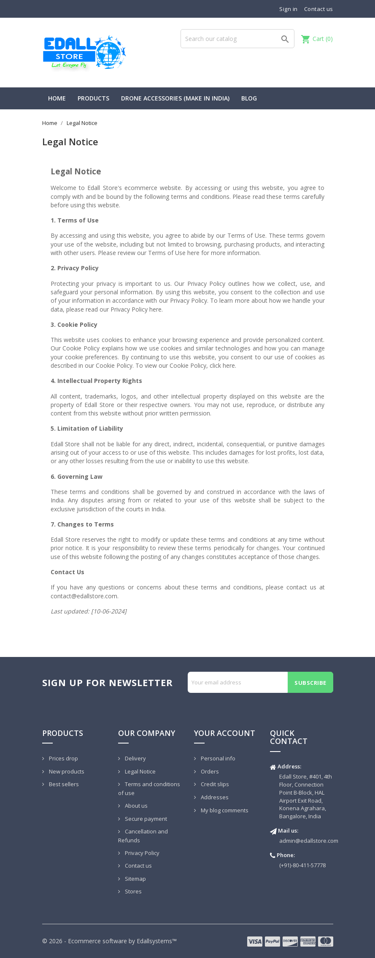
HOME (57, 98)
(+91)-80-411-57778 (302, 865)
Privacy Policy (141, 853)
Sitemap (135, 878)
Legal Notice (140, 771)
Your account (224, 733)
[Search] (237, 38)
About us (136, 805)
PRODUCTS (93, 98)
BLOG (249, 98)
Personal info (217, 758)
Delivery (135, 758)
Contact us (318, 9)
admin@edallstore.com (308, 840)
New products (66, 771)
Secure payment (145, 818)
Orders (209, 771)
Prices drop (63, 758)
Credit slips (214, 784)
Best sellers (63, 784)
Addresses (214, 797)
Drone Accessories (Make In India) (175, 98)
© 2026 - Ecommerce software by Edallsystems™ (109, 941)
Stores (133, 891)
